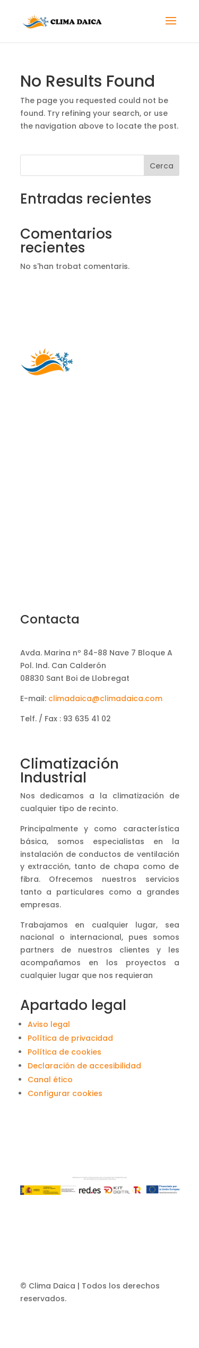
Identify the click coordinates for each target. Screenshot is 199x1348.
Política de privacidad (70, 1038)
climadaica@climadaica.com (105, 698)
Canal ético (50, 1079)
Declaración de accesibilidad (84, 1065)
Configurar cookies (65, 1093)
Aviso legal (49, 1024)
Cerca (162, 166)
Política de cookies (64, 1052)
